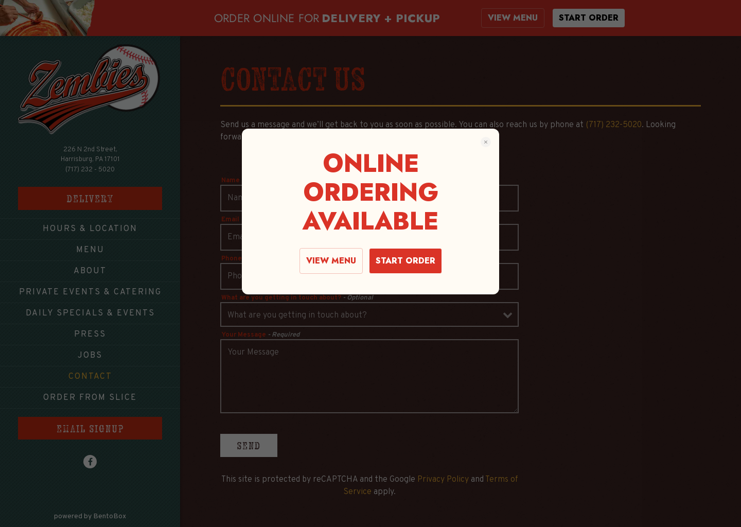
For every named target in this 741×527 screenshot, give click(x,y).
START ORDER (405, 261)
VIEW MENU (331, 261)
